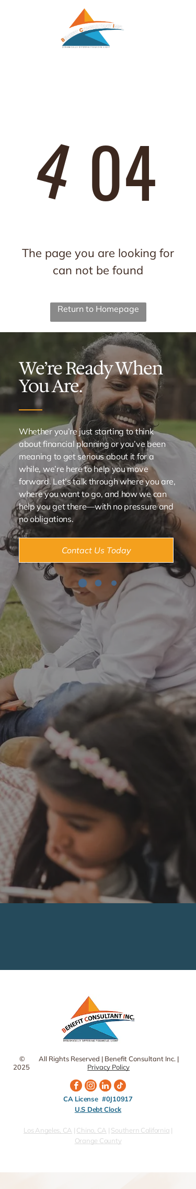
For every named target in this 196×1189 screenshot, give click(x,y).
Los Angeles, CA (48, 1130)
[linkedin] (105, 1086)
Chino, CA (91, 1130)
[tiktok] (120, 1086)
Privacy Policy (108, 1067)
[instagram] (91, 1086)
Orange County (98, 1140)
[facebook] (76, 1086)
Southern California (140, 1130)
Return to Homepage (98, 309)
